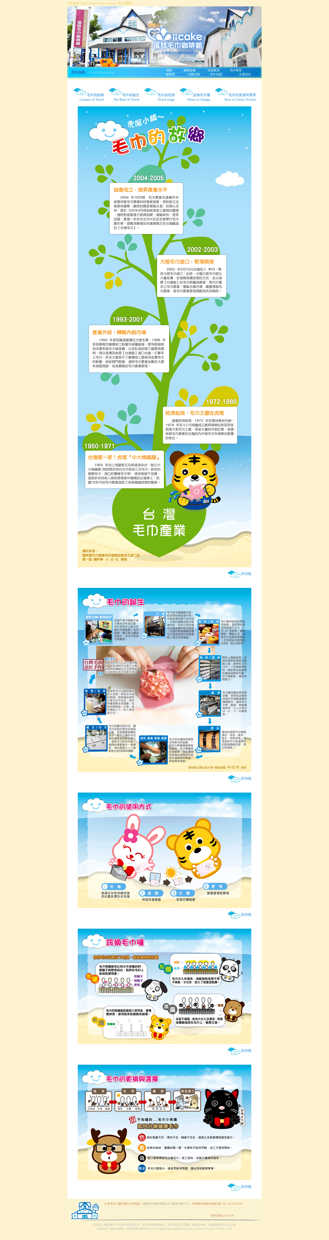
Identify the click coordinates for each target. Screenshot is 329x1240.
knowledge (223, 74)
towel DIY (242, 70)
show (217, 70)
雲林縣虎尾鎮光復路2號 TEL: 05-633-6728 (217, 1203)
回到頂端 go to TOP (222, 1215)
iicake (173, 70)
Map (248, 74)
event (197, 74)
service (194, 70)
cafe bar (175, 74)
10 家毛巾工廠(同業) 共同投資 (122, 1203)
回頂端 (239, 573)
